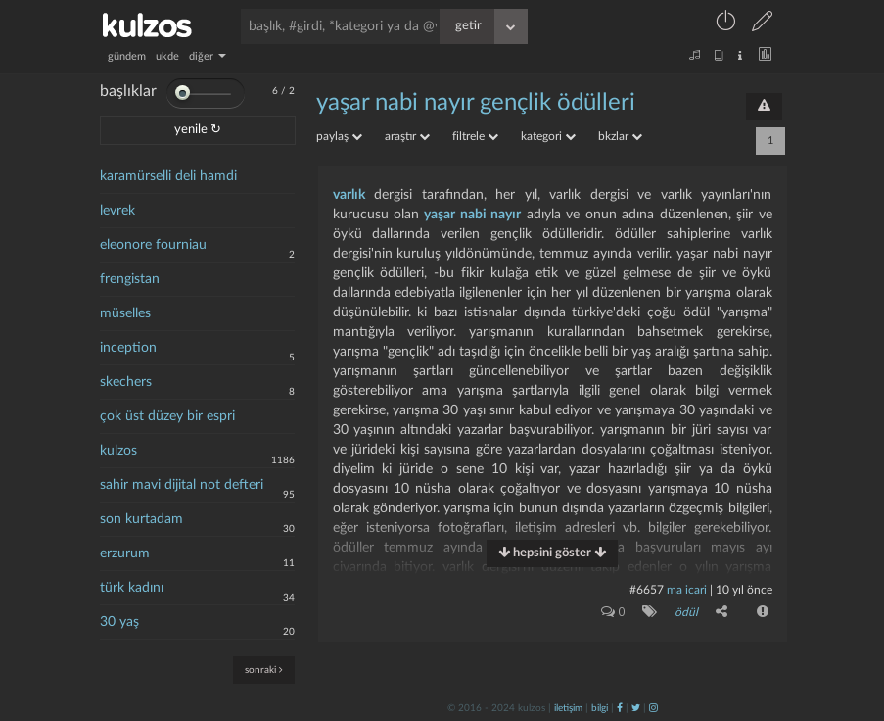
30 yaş (119, 622)
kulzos (118, 450)
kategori (548, 136)
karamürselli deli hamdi (168, 176)
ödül (686, 612)
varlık (349, 195)
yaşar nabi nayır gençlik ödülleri (475, 103)
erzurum (125, 553)
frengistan (130, 279)
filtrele (475, 136)
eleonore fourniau (153, 245)
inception (128, 348)
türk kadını (131, 588)
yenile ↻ (197, 129)
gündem (127, 56)
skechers (126, 382)
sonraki (264, 669)
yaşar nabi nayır (472, 214)
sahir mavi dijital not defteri (181, 485)
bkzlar (620, 136)
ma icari (687, 590)
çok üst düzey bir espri (167, 416)
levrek (117, 210)
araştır (407, 136)
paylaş (339, 136)
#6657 (646, 590)
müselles (125, 313)
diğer (207, 56)
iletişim (568, 708)
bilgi (599, 708)
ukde (167, 56)
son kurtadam (141, 519)
